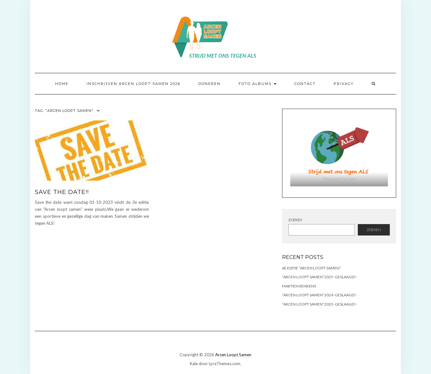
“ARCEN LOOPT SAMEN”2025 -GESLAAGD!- (319, 276)
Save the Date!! (62, 192)
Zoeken (295, 220)
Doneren (209, 83)
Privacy (344, 83)
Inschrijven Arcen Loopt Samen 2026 (133, 83)
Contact (305, 83)
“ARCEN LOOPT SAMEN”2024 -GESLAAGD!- (319, 295)
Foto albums (257, 83)
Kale (194, 363)
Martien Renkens (299, 286)
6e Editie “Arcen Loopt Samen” (311, 268)
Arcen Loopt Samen (233, 354)
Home (61, 83)
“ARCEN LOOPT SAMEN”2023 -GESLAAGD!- (319, 304)
